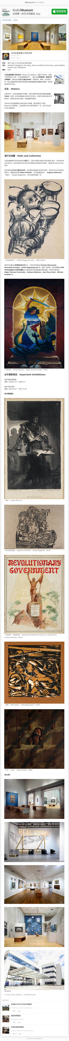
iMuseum (39, 1038)
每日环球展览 (6, 20)
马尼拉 (15, 20)
